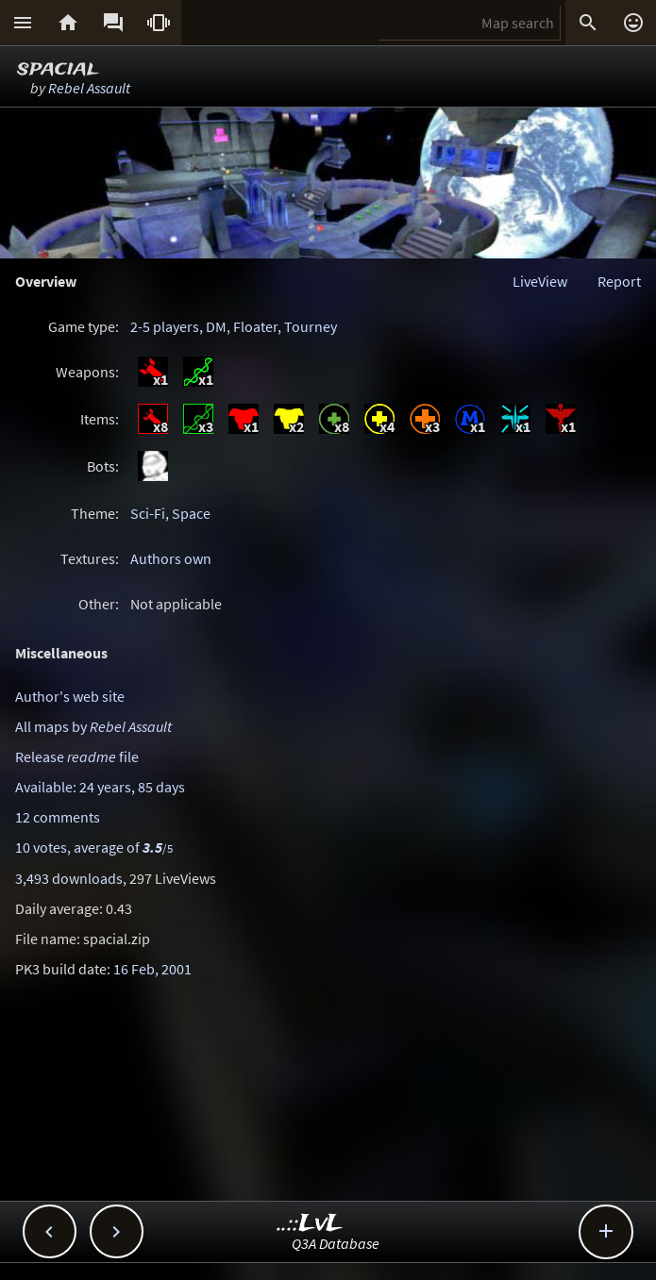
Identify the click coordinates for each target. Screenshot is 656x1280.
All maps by (93, 726)
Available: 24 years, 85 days (100, 786)
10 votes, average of (94, 847)
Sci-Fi (147, 513)
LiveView (540, 281)
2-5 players (164, 326)
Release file (77, 756)
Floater (255, 326)
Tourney (310, 326)
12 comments (57, 816)
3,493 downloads (69, 878)
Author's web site (70, 696)
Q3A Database (335, 1243)
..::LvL (310, 1223)
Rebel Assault (89, 87)
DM (216, 326)
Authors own (170, 558)
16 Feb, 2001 (152, 968)
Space (191, 513)
